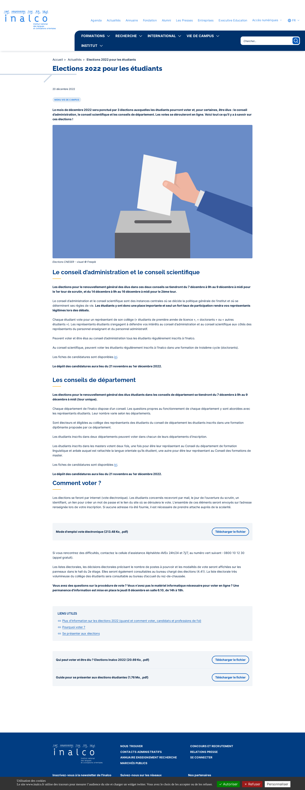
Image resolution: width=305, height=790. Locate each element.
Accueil (58, 59)
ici (115, 357)
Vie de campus (200, 36)
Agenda (96, 20)
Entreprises (206, 20)
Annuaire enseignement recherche (148, 757)
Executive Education (233, 20)
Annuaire (132, 20)
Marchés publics (134, 763)
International (162, 36)
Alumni (166, 20)
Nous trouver (131, 746)
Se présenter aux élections (81, 633)
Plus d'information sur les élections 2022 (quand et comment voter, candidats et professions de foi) (131, 620)
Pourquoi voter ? (73, 627)
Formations (93, 36)
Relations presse (204, 752)
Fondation (150, 20)
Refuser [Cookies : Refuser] (252, 784)
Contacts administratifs (141, 752)
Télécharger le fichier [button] (230, 531)
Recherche (126, 36)
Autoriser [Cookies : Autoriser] (228, 784)
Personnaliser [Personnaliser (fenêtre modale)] (277, 784)
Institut (89, 45)
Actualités (114, 20)
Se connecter (201, 757)
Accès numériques (265, 20)
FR (292, 20)
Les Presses (184, 20)
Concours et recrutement (211, 746)
